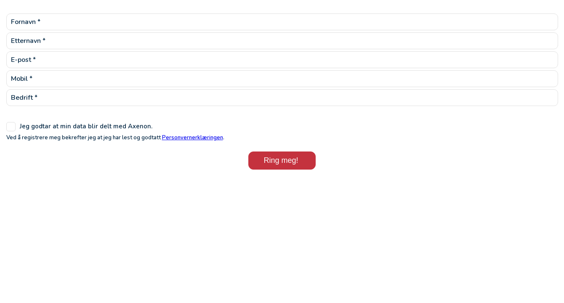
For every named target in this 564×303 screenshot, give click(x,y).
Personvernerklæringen (192, 137)
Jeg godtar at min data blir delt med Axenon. (86, 126)
